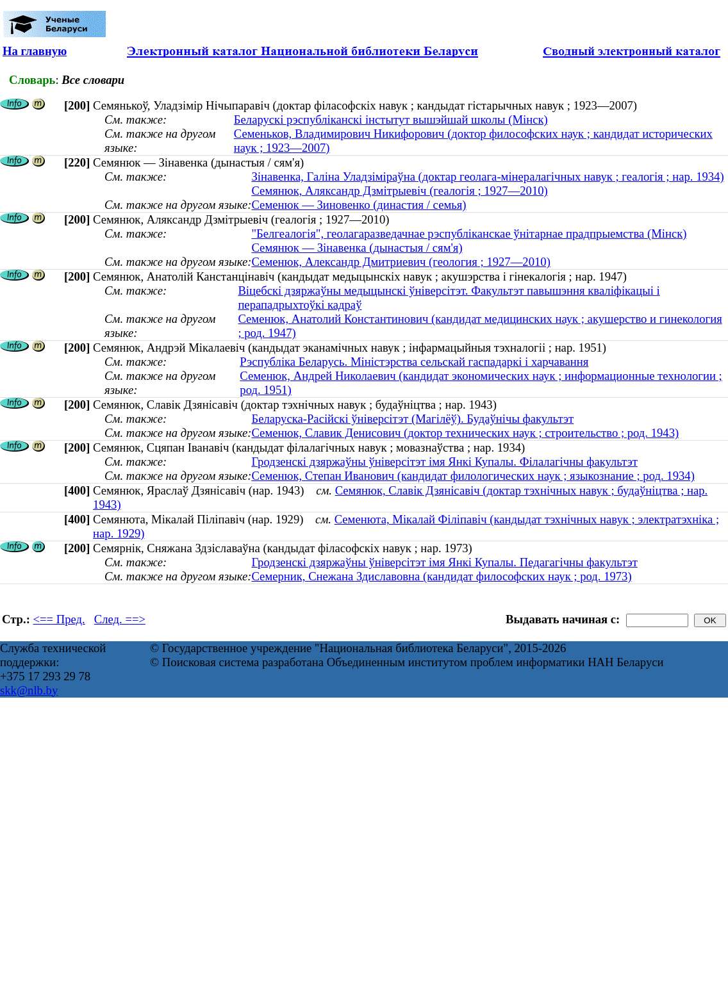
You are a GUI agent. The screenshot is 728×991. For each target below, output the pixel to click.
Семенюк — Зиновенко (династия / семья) (358, 204)
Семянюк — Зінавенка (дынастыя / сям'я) (356, 247)
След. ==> (119, 619)
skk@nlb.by (29, 690)
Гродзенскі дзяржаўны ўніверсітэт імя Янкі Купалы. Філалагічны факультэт (444, 461)
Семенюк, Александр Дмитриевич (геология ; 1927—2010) (400, 261)
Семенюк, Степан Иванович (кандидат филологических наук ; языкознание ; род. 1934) (472, 475)
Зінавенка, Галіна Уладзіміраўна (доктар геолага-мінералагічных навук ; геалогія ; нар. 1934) (487, 176)
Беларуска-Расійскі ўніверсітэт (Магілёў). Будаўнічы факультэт (412, 418)
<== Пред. (59, 619)
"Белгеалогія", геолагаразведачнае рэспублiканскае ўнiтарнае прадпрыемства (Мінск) (468, 233)
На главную (35, 51)
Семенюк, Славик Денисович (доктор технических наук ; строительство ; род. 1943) (465, 432)
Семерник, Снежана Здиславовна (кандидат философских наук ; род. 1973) (441, 576)
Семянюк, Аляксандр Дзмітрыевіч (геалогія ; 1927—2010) (399, 190)
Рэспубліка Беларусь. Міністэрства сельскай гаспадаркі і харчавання (414, 361)
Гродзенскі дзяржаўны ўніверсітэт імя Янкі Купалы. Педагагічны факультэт (444, 562)
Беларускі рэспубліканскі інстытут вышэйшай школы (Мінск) (391, 119)
